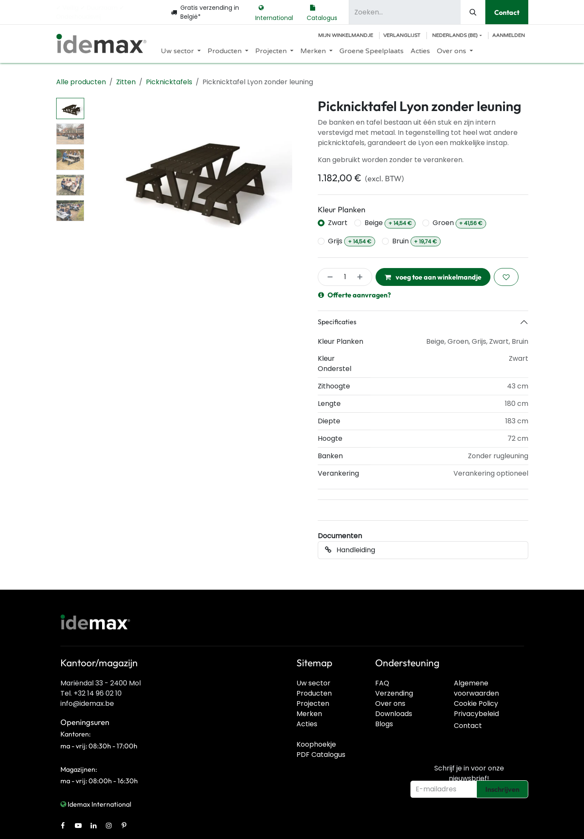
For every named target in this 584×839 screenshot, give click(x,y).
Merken (309, 714)
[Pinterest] (124, 825)
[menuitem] (180, 51)
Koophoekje (316, 744)
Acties (306, 724)
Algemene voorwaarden (476, 688)
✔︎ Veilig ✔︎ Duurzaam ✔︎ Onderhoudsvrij (90, 12)
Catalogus (322, 12)
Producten (314, 693)
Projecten (312, 703)
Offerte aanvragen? (354, 295)
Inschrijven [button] (502, 789)
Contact (506, 12)
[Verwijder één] (327, 276)
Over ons (390, 703)
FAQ (382, 683)
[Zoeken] (473, 12)
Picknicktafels (169, 82)
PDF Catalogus (320, 754)
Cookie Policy (476, 703)
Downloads (393, 714)
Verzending (394, 693)
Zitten (126, 82)
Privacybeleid (476, 714)
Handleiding (350, 550)
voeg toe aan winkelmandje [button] (433, 277)
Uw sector (313, 683)
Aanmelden (508, 35)
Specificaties (337, 321)
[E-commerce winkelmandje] (345, 35)
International (274, 12)
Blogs (384, 724)
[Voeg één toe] (362, 276)
